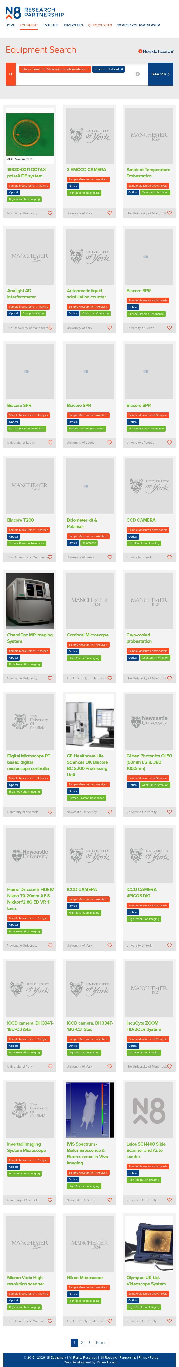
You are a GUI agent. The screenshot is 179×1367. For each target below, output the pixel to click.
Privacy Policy (148, 1358)
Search (159, 74)
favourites (100, 25)
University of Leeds (140, 328)
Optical (13, 192)
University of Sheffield (23, 812)
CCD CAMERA (141, 520)
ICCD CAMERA (82, 889)
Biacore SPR (139, 291)
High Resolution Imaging (24, 199)
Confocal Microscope (88, 635)
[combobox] (94, 74)
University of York (79, 213)
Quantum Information (155, 192)
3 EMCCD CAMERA (86, 170)
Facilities (50, 25)
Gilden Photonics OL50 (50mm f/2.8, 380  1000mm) (149, 762)
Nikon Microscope (85, 1278)
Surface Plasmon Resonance (146, 313)
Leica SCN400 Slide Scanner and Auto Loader (146, 1150)
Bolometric (89, 542)
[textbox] (47, 79)
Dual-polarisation (33, 313)
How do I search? (158, 51)
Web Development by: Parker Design (90, 1362)
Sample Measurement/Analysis (28, 185)
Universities (72, 25)
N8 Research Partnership (138, 25)
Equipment (29, 25)
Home (10, 25)
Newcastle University (22, 213)
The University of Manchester (147, 213)
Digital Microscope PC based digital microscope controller (29, 762)
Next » (100, 1343)
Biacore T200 (20, 520)
